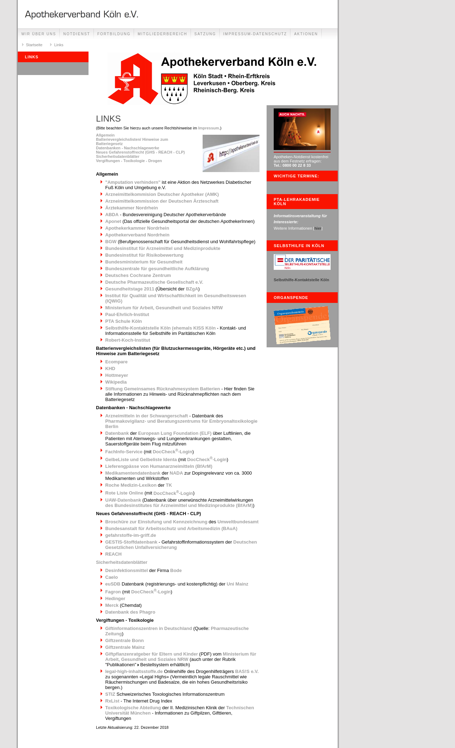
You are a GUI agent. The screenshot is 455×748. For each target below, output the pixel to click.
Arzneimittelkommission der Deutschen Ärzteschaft (162, 201)
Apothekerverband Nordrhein (137, 234)
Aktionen (306, 34)
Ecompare (116, 361)
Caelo (111, 577)
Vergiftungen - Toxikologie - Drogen (129, 161)
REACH (113, 554)
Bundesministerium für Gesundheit (143, 262)
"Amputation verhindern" (132, 182)
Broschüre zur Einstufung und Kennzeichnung (156, 521)
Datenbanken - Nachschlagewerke (127, 148)
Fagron (113, 591)
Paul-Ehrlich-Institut (127, 314)
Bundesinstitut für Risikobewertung (144, 255)
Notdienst (76, 34)
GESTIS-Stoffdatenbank (131, 542)
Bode (176, 570)
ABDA (112, 214)
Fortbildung (114, 34)
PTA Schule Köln (123, 321)
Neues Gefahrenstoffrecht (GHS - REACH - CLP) (140, 152)
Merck (112, 605)
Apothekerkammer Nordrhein (137, 228)
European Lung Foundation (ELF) (175, 433)
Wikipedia (116, 382)
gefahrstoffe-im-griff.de (130, 535)
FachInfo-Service (124, 451)
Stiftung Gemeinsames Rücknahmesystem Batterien (162, 388)
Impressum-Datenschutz (255, 34)
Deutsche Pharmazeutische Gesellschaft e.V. (154, 282)
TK (169, 485)
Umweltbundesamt (238, 521)
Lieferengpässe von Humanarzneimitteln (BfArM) (158, 466)
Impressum (208, 128)
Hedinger (115, 598)
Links (58, 45)
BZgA (192, 289)
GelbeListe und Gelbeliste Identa (141, 459)
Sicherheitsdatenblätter (117, 156)
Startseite (34, 45)
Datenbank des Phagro (130, 612)
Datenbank (117, 433)
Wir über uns (38, 34)
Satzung (205, 34)
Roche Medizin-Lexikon (130, 485)
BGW (111, 241)
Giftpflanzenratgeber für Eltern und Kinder (151, 654)
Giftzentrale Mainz (125, 647)
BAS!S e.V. (247, 671)
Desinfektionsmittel (126, 570)
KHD (110, 368)
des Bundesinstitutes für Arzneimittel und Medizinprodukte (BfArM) (179, 505)
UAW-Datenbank (123, 500)
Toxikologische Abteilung (133, 707)
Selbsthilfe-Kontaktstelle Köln (301, 280)
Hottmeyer (116, 375)
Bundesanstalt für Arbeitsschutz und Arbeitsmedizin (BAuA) (171, 528)
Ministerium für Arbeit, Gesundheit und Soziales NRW (164, 307)
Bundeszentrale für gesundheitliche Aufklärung (157, 268)
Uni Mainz (237, 584)
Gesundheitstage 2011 (129, 289)
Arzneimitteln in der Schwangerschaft (146, 415)
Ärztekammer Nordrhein (131, 207)
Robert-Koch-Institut (127, 340)
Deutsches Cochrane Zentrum (138, 275)
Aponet (113, 221)
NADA (176, 473)
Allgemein (105, 135)
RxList (112, 701)
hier (317, 228)
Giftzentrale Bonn (124, 640)
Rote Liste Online (124, 493)
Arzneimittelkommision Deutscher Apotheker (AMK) (162, 194)
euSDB (113, 584)
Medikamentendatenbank (132, 473)
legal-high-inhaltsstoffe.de (134, 671)
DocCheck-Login (172, 451)
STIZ (110, 694)
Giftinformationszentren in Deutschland (148, 628)
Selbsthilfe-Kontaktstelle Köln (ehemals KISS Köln (160, 328)
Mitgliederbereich (162, 34)
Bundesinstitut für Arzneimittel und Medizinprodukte (162, 248)
